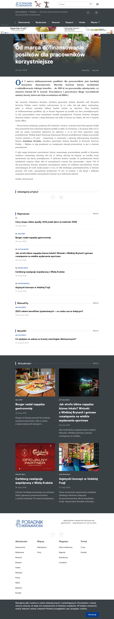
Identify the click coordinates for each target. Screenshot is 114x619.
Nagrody (62, 552)
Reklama (18, 588)
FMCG (17, 583)
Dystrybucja (63, 557)
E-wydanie (63, 563)
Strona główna (21, 12)
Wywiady (95, 22)
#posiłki (95, 70)
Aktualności (23, 249)
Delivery (21, 234)
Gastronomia (24, 22)
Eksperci (69, 22)
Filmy (39, 552)
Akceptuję (92, 615)
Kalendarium (42, 547)
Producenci (23, 268)
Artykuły (33, 12)
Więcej (96, 214)
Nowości (56, 22)
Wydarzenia (41, 22)
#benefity (85, 70)
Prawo (17, 578)
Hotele (82, 22)
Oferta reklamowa (65, 547)
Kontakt (18, 593)
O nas (83, 547)
